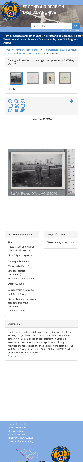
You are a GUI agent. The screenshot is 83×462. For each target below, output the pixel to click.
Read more (13, 356)
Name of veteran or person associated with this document (22, 303)
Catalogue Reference (18, 261)
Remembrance (50, 49)
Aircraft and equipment (57, 36)
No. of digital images (18, 255)
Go (75, 25)
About (7, 42)
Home (7, 36)
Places (77, 36)
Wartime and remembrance (19, 39)
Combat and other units (27, 36)
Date (10, 283)
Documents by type (50, 39)
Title (10, 242)
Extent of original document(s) (16, 272)
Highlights (70, 39)
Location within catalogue (21, 289)
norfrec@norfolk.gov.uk (26, 441)
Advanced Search (71, 30)
